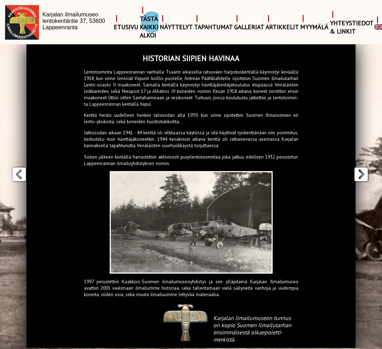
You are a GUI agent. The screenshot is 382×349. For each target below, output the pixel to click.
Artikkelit (282, 27)
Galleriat (249, 27)
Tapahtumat (213, 27)
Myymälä (314, 27)
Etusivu (126, 27)
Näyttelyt (176, 27)
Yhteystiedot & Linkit (351, 27)
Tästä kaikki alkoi (149, 27)
